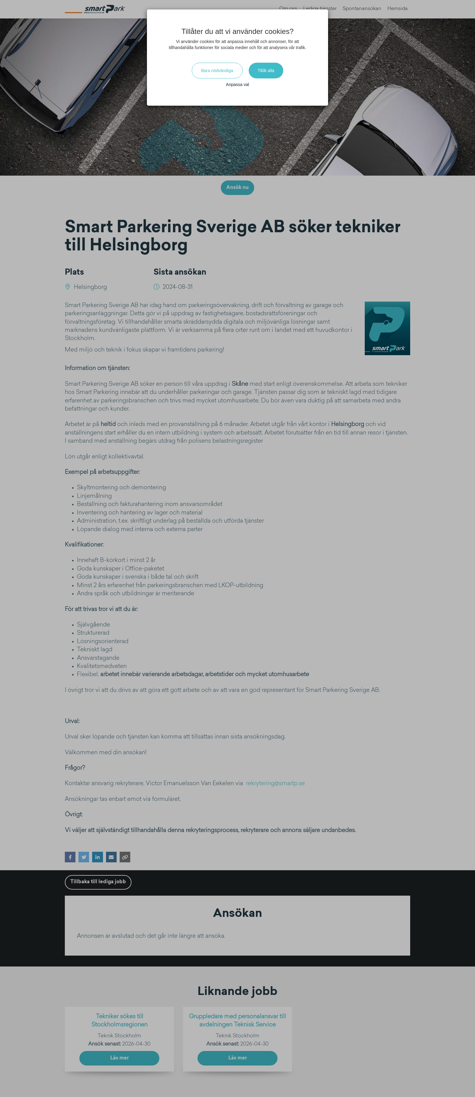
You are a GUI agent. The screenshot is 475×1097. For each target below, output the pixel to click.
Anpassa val (237, 84)
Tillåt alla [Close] (266, 70)
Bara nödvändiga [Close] (217, 70)
